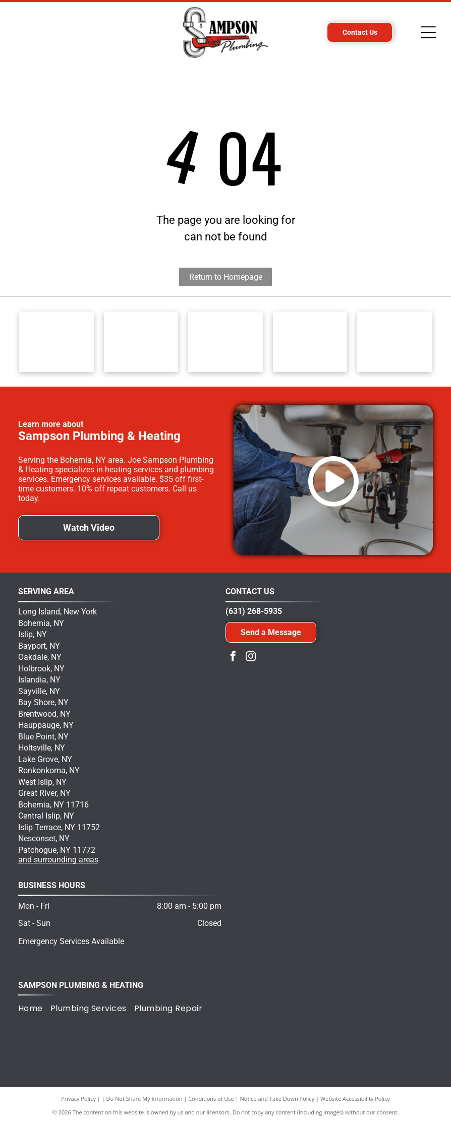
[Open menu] (428, 32)
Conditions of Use (211, 1098)
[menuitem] (34, 1008)
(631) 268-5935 (253, 611)
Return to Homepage (225, 277)
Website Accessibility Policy (355, 1098)
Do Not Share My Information (144, 1098)
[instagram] (250, 657)
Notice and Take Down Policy (277, 1098)
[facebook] (233, 657)
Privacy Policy (78, 1098)
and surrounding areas (58, 859)
